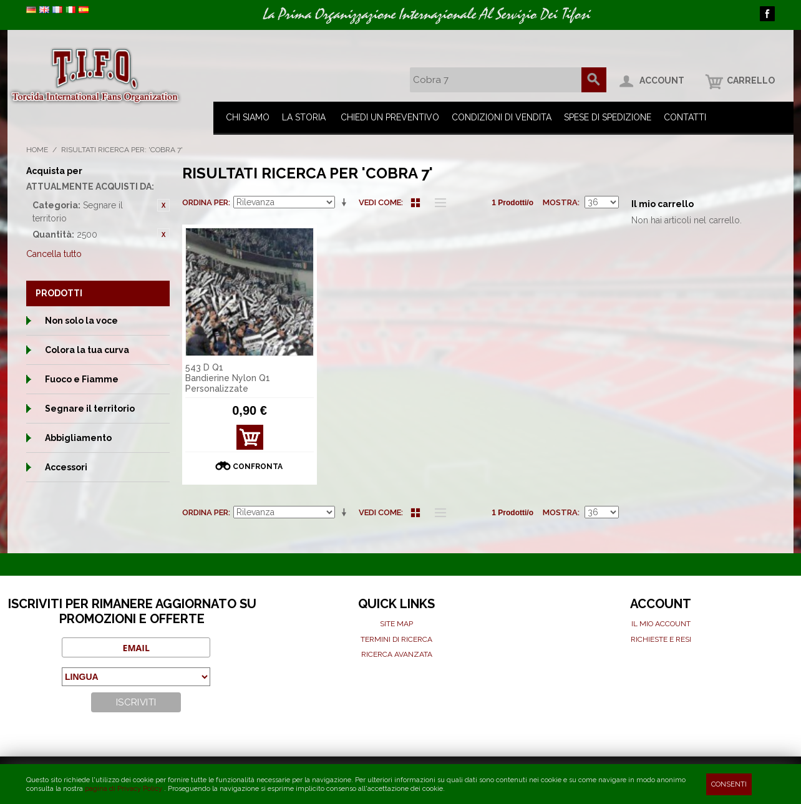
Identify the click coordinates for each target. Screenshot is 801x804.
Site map (396, 623)
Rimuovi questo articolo (163, 205)
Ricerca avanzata (396, 654)
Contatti (685, 117)
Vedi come (380, 202)
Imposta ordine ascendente (346, 202)
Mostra (560, 202)
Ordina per (205, 202)
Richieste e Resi (661, 639)
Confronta (258, 466)
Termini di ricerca (396, 639)
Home (37, 149)
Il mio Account (661, 623)
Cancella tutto (54, 254)
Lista (437, 202)
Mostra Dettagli (249, 441)
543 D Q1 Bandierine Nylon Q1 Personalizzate (227, 378)
